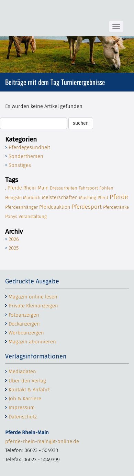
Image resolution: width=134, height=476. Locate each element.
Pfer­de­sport (86, 206)
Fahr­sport (88, 188)
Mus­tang (87, 197)
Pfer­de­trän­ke (116, 207)
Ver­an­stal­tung (33, 216)
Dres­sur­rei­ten (63, 188)
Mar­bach (32, 197)
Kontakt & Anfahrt (29, 390)
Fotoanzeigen (24, 315)
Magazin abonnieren (32, 342)
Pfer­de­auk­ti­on (54, 207)
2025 (14, 248)
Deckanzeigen (24, 324)
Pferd (103, 197)
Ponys (11, 216)
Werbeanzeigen (26, 333)
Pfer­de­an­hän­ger (21, 207)
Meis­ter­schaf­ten (60, 197)
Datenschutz (23, 417)
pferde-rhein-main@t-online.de (42, 441)
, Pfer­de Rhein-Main (26, 188)
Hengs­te (13, 197)
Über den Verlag (27, 381)
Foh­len (106, 188)
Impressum (22, 407)
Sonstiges (20, 165)
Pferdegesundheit (29, 147)
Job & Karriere (25, 398)
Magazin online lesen (33, 297)
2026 (14, 239)
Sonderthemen (26, 156)
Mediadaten (22, 371)
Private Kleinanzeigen (33, 306)
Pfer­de (119, 197)
